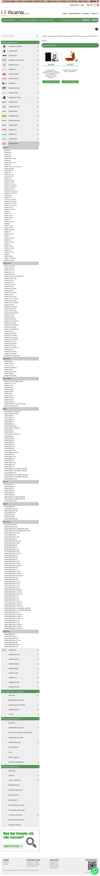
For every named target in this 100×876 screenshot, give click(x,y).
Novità (95, 20)
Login (82, 5)
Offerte (86, 20)
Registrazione (74, 5)
